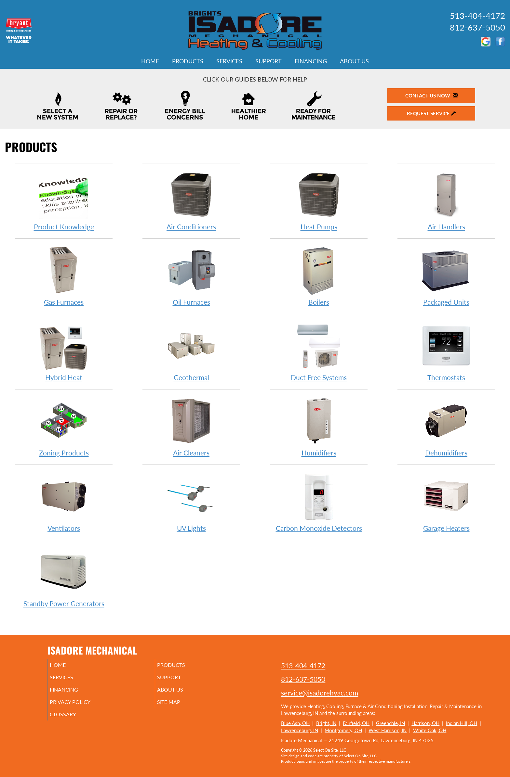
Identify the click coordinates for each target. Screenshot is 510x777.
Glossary (72, 720)
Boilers (319, 275)
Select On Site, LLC (329, 750)
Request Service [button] (431, 113)
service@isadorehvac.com (319, 693)
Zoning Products (64, 426)
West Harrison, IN (388, 730)
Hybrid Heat (64, 351)
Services (229, 61)
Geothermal (191, 351)
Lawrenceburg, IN (299, 730)
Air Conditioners (191, 200)
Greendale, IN (390, 723)
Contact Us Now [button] (431, 95)
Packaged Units (446, 275)
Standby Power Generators (64, 577)
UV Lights (191, 501)
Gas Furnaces (64, 275)
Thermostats (446, 351)
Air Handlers (446, 200)
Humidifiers (319, 426)
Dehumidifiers (446, 426)
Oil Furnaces (191, 275)
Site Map (178, 706)
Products (187, 61)
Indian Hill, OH (461, 723)
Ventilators (64, 501)
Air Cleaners (191, 426)
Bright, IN (326, 723)
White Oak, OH (429, 730)
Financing (311, 61)
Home (150, 61)
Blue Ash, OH (295, 723)
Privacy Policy (80, 706)
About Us (354, 61)
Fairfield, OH (356, 723)
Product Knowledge (64, 200)
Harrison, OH (425, 723)
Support (268, 61)
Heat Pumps (319, 200)
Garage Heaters (446, 501)
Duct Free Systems (319, 351)
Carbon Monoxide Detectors (319, 501)
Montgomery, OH (343, 730)
